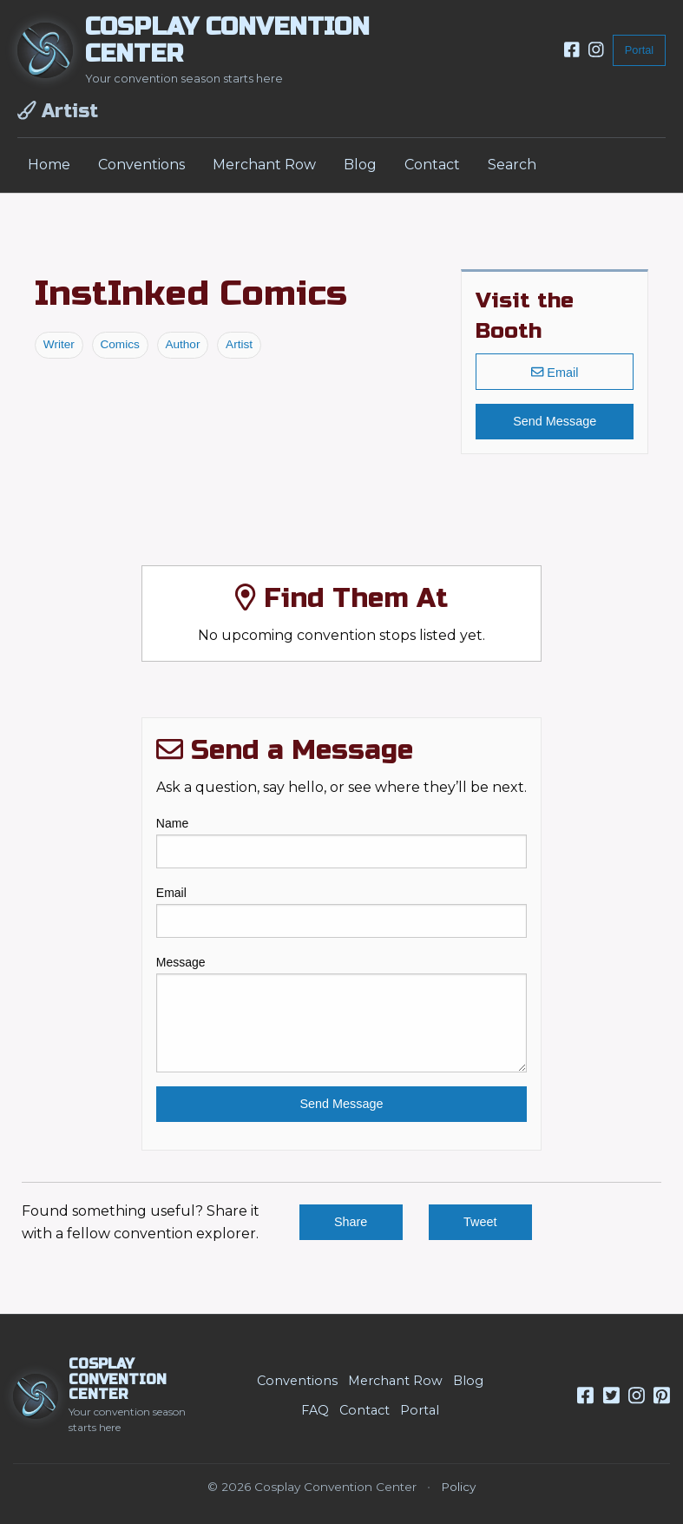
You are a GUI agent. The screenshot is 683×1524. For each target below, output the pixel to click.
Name (341, 842)
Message (341, 1013)
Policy (458, 1487)
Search (512, 164)
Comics (119, 344)
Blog (360, 164)
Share (350, 1222)
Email (554, 372)
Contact (432, 164)
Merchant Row (264, 164)
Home (49, 164)
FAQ (315, 1410)
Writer (59, 344)
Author (182, 344)
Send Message (554, 421)
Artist (239, 344)
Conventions (141, 164)
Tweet (479, 1222)
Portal (639, 49)
